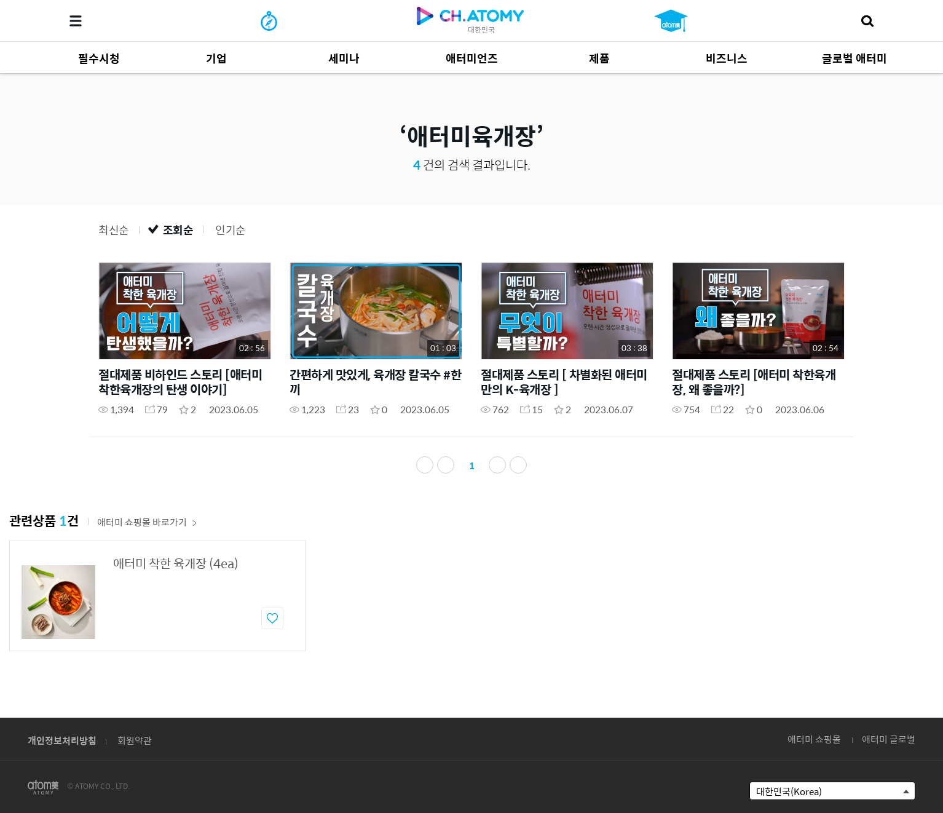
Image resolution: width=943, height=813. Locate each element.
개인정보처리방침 (62, 740)
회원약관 (134, 740)
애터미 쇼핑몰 (814, 739)
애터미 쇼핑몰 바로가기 (147, 525)
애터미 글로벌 (888, 739)
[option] (157, 599)
